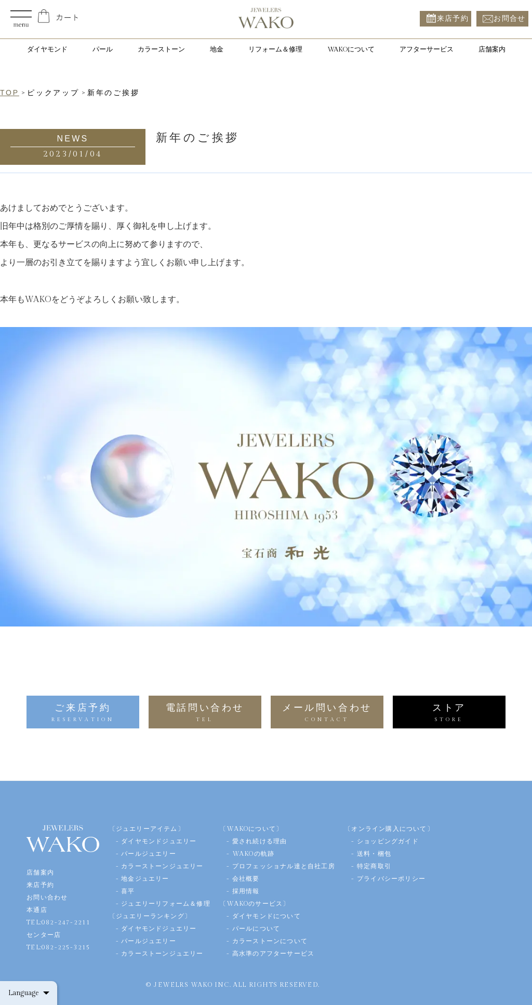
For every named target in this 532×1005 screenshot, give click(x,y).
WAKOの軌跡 (253, 853)
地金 (216, 49)
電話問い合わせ (205, 712)
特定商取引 (374, 866)
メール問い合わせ (327, 712)
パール (102, 49)
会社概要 (246, 878)
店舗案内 (492, 49)
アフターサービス (427, 49)
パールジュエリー (148, 853)
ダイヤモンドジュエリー (158, 841)
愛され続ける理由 (259, 841)
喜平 (128, 891)
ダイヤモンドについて (266, 916)
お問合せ (510, 18)
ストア (449, 712)
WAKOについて (351, 49)
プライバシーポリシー (391, 878)
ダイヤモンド (47, 49)
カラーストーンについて (270, 941)
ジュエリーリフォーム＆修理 (165, 903)
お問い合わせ (47, 897)
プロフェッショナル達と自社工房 (283, 866)
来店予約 (453, 18)
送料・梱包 (374, 853)
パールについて (256, 928)
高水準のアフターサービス (273, 953)
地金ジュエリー (145, 878)
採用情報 (246, 891)
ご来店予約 (82, 712)
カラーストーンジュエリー (162, 866)
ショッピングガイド (388, 841)
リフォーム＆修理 (275, 49)
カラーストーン (161, 49)
